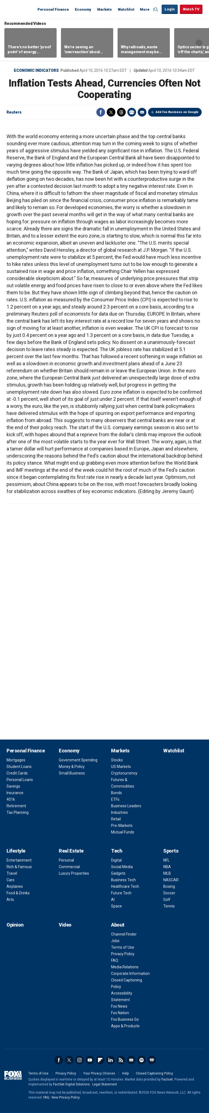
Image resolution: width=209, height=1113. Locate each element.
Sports (170, 851)
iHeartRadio (151, 1060)
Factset (167, 1079)
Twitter (111, 112)
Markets (104, 9)
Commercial (69, 867)
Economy (83, 9)
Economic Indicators (36, 70)
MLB (167, 873)
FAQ (114, 960)
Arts (10, 899)
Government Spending (78, 760)
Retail (116, 819)
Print (131, 112)
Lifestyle (16, 851)
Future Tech (121, 893)
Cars (10, 880)
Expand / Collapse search (156, 9)
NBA (167, 867)
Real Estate (71, 851)
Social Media (122, 867)
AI (113, 899)
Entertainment (19, 860)
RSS (120, 1060)
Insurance (15, 793)
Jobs (115, 941)
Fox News (119, 1006)
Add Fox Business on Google (177, 112)
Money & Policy (72, 766)
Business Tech (123, 880)
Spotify (141, 1060)
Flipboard (100, 1060)
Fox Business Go (125, 1019)
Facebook (100, 112)
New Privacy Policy (66, 1097)
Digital (116, 860)
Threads (121, 112)
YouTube (89, 1060)
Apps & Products (125, 1026)
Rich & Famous (19, 867)
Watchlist (126, 9)
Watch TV (191, 9)
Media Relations (125, 967)
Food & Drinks (18, 893)
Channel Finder (124, 934)
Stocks (117, 760)
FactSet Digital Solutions (71, 1084)
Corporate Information (130, 973)
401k (11, 799)
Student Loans (19, 766)
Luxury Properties (74, 873)
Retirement (16, 806)
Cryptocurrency (124, 773)
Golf (166, 899)
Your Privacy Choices (99, 1073)
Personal (66, 860)
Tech (116, 851)
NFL (166, 860)
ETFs (115, 799)
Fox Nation (120, 1013)
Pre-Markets (122, 825)
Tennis (169, 906)
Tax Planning (18, 812)
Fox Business (20, 9)
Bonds (116, 793)
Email (142, 112)
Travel (12, 873)
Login (170, 9)
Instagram (79, 1060)
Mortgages (16, 760)
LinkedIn (110, 1060)
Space (116, 906)
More (144, 9)
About (117, 925)
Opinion (15, 925)
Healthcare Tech (125, 886)
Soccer (169, 893)
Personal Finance (53, 9)
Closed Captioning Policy (154, 1073)
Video (65, 925)
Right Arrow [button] (199, 43)
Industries (119, 812)
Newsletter (131, 1060)
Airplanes (15, 886)
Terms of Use (122, 947)
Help (125, 1073)
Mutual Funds (122, 832)
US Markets (121, 766)
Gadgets (118, 873)
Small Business (72, 773)
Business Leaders (126, 806)
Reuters (14, 112)
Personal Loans (20, 779)
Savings (13, 786)
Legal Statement (104, 1084)
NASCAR (171, 880)
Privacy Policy (122, 954)
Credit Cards (17, 773)
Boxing (169, 886)
